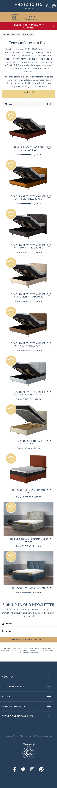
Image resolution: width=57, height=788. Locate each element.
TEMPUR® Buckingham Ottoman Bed (28, 442)
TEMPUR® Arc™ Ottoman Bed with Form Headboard (28, 197)
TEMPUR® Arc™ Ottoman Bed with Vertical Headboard (28, 393)
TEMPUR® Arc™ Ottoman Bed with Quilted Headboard (28, 295)
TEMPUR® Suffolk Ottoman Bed (28, 491)
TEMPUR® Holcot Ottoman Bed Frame (28, 540)
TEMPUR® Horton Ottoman (28, 587)
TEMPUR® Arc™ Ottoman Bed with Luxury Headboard (28, 246)
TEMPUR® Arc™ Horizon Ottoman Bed (28, 148)
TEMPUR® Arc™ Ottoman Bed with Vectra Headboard (28, 344)
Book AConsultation (31, 17)
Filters (8, 104)
